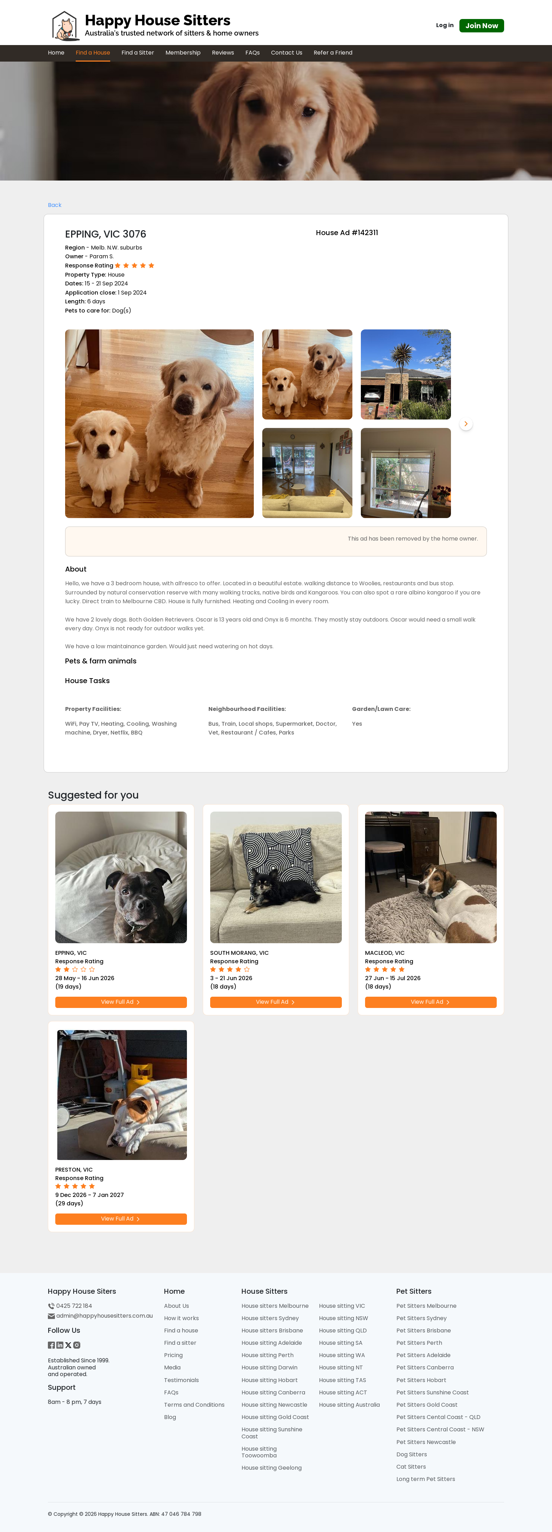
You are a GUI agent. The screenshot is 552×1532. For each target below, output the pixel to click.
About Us (176, 1306)
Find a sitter (180, 1342)
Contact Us (286, 53)
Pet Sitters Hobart (421, 1380)
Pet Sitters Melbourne (426, 1306)
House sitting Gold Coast (275, 1417)
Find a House (93, 53)
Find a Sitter (137, 53)
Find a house (181, 1330)
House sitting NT (341, 1367)
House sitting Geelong (272, 1467)
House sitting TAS (342, 1380)
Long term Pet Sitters (425, 1479)
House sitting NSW (343, 1318)
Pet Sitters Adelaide (423, 1355)
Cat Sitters (411, 1466)
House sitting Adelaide (272, 1342)
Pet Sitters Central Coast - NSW (440, 1429)
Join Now (481, 26)
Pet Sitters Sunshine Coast (432, 1392)
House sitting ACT (343, 1392)
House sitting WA (342, 1355)
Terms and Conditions (194, 1404)
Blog (170, 1417)
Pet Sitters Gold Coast (427, 1404)
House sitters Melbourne (275, 1306)
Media (172, 1367)
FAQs (252, 53)
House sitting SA (341, 1342)
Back (55, 205)
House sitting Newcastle (274, 1404)
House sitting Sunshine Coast (272, 1432)
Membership (183, 53)
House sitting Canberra (273, 1392)
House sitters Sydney (270, 1318)
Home (56, 53)
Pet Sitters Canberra (425, 1367)
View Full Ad (121, 1002)
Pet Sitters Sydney (421, 1318)
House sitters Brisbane (272, 1330)
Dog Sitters (411, 1454)
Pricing (173, 1355)
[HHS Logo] (198, 25)
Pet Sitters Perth (419, 1342)
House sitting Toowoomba (259, 1452)
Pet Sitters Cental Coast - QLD (438, 1417)
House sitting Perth (268, 1355)
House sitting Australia (349, 1404)
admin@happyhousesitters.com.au (100, 1316)
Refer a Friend (333, 53)
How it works (181, 1318)
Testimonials (181, 1380)
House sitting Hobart (270, 1380)
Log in (445, 25)
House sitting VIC (342, 1306)
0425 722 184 (70, 1306)
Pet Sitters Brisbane (423, 1330)
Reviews (223, 53)
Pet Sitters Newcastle (426, 1442)
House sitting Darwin (269, 1367)
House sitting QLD (343, 1330)
